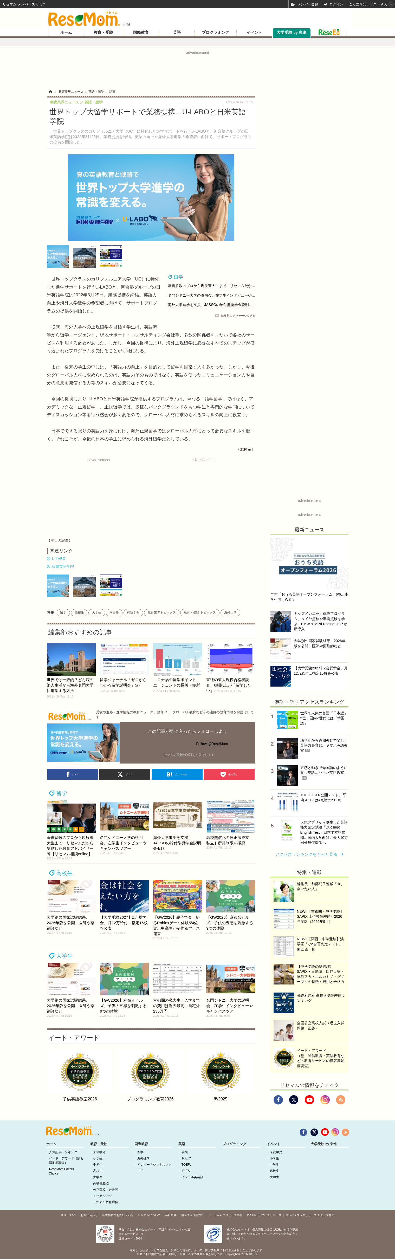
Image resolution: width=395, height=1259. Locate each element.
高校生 (79, 612)
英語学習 (133, 612)
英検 (185, 1152)
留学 (178, 276)
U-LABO (59, 559)
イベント (254, 32)
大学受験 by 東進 (292, 32)
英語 (177, 32)
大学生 (96, 612)
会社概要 (171, 1215)
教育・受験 (103, 32)
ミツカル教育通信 (105, 1202)
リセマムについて (149, 1215)
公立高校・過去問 (105, 1189)
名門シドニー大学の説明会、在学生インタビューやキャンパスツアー (224, 295)
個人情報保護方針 (192, 1215)
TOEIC (186, 1158)
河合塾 (114, 612)
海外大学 (230, 612)
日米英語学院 (63, 566)
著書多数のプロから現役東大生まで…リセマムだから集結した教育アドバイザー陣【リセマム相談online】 (254, 286)
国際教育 (141, 32)
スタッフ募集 (325, 1215)
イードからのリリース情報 (225, 1215)
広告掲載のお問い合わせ (118, 1215)
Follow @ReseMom (212, 744)
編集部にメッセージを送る (238, 315)
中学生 (97, 1164)
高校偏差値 (101, 1183)
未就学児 (99, 1152)
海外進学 (143, 1158)
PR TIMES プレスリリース (264, 1215)
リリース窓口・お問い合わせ (79, 1215)
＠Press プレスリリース (301, 1215)
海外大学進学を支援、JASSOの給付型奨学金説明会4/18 (214, 305)
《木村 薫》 (245, 449)
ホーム (66, 32)
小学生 (97, 1158)
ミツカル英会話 (192, 1177)
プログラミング (215, 32)
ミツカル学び (102, 1196)
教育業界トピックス (162, 612)
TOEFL (186, 1164)
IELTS (186, 1171)
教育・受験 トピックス (200, 612)
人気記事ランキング (63, 1152)
